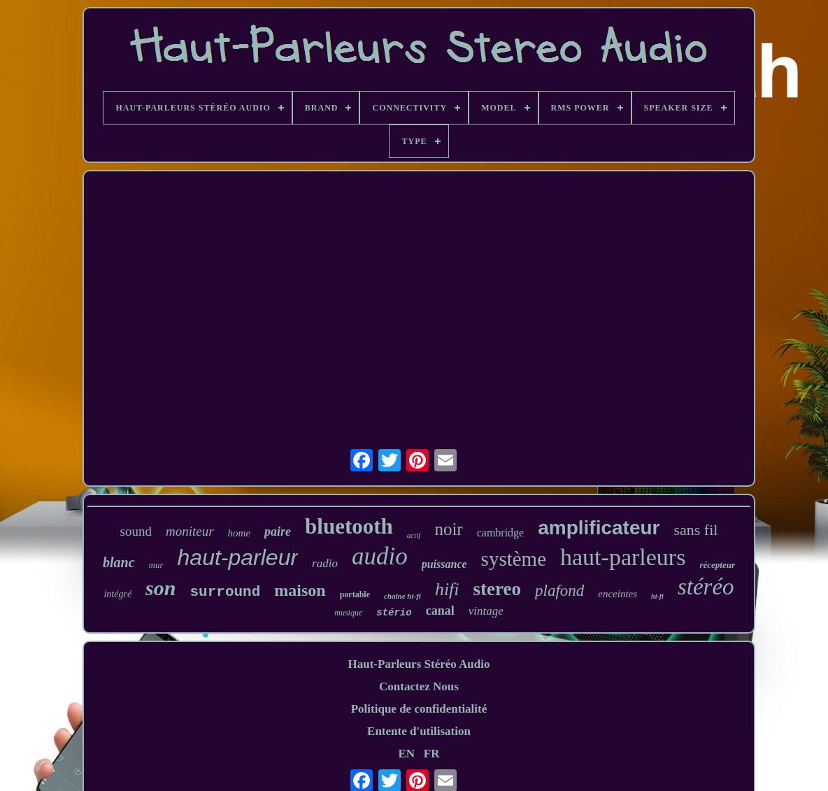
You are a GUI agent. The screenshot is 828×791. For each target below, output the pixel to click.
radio (325, 563)
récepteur (717, 565)
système (513, 559)
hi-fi (657, 596)
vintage (486, 611)
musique (348, 613)
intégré (117, 594)
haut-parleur (238, 557)
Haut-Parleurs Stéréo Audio (419, 664)
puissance (444, 564)
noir (448, 529)
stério (393, 612)
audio (380, 556)
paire (277, 532)
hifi (447, 589)
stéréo (706, 586)
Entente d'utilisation (419, 731)
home (239, 533)
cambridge (500, 533)
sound (136, 531)
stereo (497, 588)
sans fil (695, 530)
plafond (559, 590)
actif (414, 535)
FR (432, 753)
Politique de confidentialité (419, 708)
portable (355, 594)
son (160, 587)
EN (406, 753)
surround (225, 592)
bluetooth (349, 526)
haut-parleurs (622, 557)
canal (440, 611)
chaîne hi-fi (402, 596)
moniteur (190, 531)
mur (156, 565)
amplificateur (598, 528)
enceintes (617, 593)
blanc (119, 562)
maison (299, 590)
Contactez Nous (419, 686)
